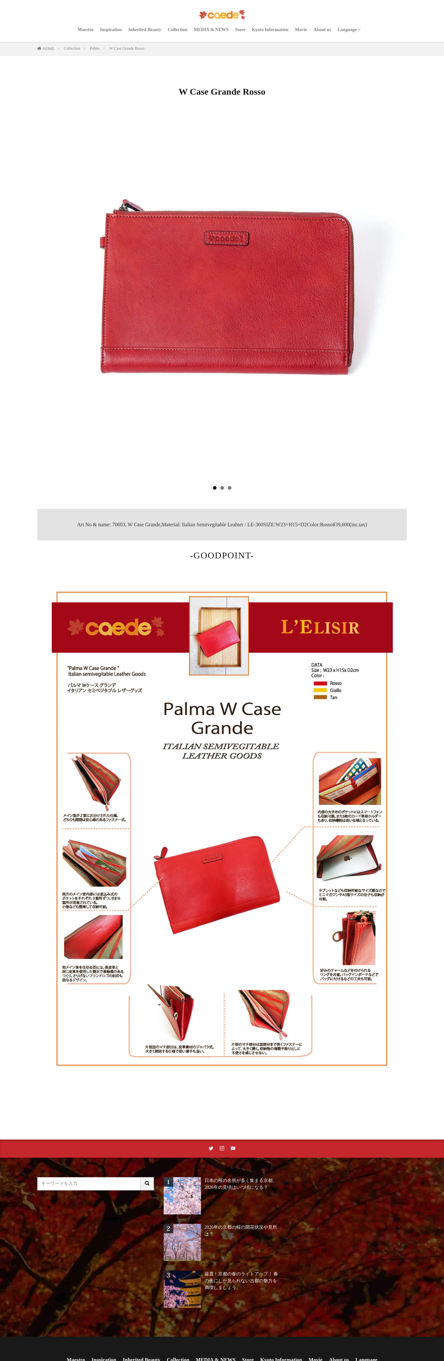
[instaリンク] (222, 1148)
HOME (48, 48)
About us (322, 29)
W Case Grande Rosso (126, 48)
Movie (301, 29)
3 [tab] (229, 488)
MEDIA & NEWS (211, 29)
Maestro (85, 29)
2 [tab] (222, 488)
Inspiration (111, 29)
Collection (177, 29)
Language (347, 29)
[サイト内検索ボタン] (147, 1183)
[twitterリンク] (210, 1148)
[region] (222, 303)
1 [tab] (214, 488)
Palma (94, 48)
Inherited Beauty (144, 29)
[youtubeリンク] (233, 1148)
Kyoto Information (270, 29)
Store (240, 29)
